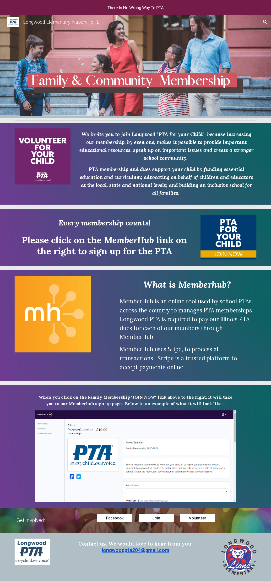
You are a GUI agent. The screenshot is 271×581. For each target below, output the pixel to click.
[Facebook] (115, 518)
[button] (265, 22)
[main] (166, 163)
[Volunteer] (197, 518)
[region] (135, 7)
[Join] (156, 518)
